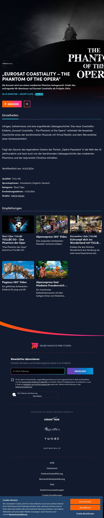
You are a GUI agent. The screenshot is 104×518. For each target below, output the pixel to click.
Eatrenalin (52, 448)
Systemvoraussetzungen (52, 489)
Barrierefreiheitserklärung (52, 479)
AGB (52, 462)
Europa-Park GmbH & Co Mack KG (34, 382)
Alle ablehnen (85, 507)
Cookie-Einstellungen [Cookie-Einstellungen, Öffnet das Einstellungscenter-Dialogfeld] (85, 513)
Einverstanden (85, 501)
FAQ (52, 484)
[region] (51, 507)
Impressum (52, 468)
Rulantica (52, 429)
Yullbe (52, 439)
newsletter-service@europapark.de (36, 384)
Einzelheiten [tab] (10, 115)
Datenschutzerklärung (23, 387)
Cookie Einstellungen (52, 495)
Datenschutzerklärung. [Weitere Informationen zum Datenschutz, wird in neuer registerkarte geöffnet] (18, 514)
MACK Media (17, 195)
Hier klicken (37, 396)
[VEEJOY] (34, 345)
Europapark (52, 420)
